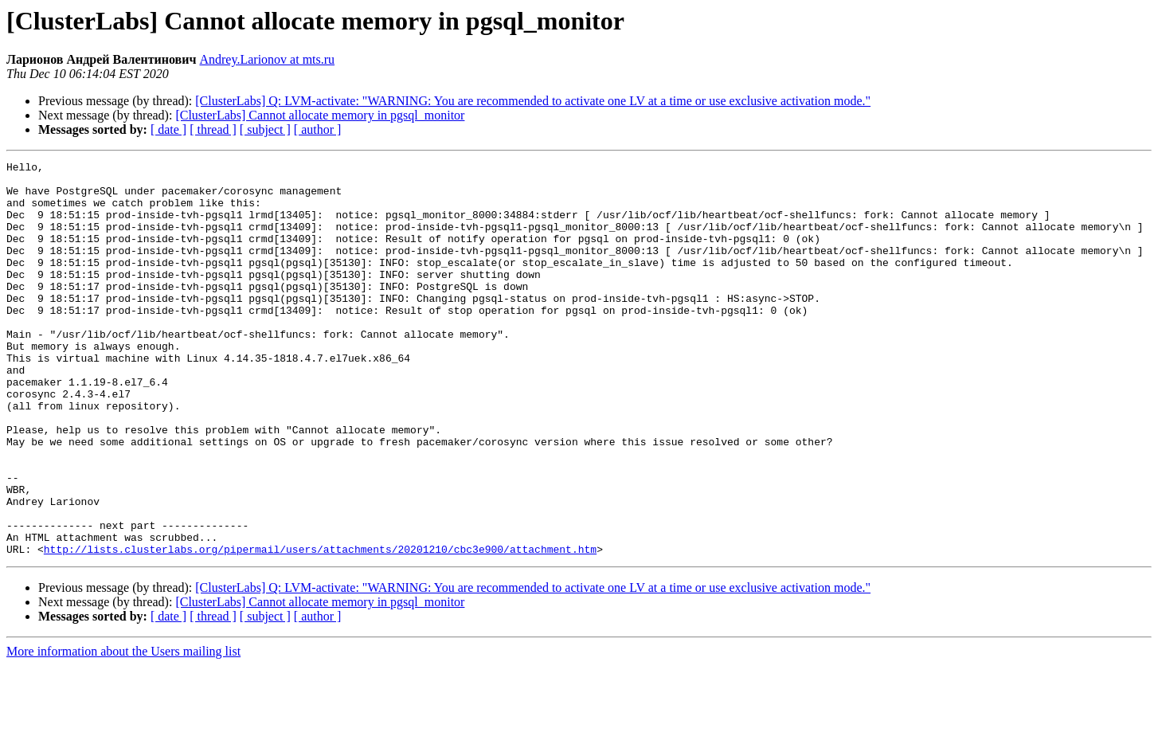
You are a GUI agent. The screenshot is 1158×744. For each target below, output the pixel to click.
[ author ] (318, 129)
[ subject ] (265, 129)
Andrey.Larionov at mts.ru (266, 59)
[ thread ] (213, 129)
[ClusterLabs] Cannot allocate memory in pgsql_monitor (319, 115)
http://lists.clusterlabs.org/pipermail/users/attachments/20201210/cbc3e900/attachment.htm (320, 628)
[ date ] (168, 129)
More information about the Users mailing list (123, 730)
